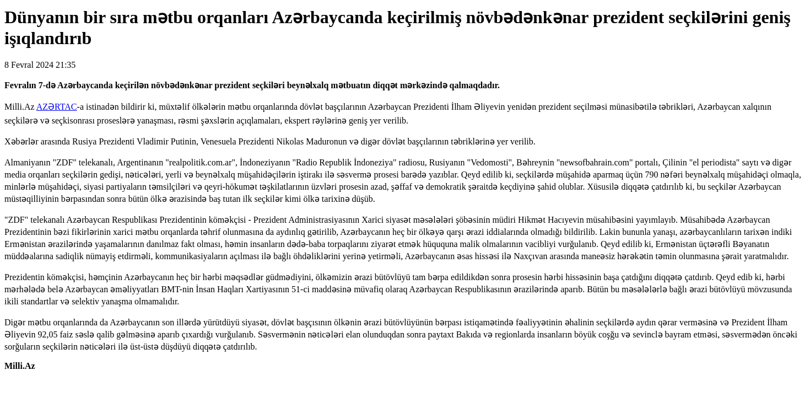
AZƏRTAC (56, 106)
